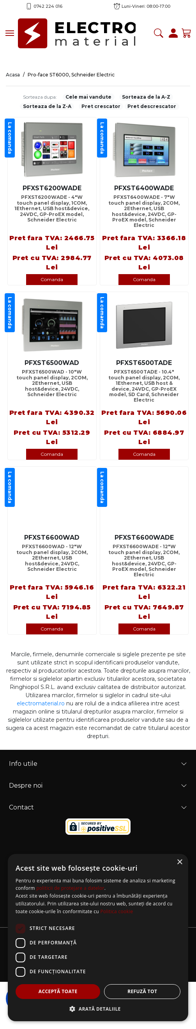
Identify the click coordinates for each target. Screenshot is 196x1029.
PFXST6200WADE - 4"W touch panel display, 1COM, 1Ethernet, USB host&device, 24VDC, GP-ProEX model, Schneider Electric (51, 209)
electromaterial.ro (41, 703)
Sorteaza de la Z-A (47, 106)
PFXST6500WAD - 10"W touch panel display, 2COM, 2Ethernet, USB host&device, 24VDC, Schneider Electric (52, 383)
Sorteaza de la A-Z (146, 97)
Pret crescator (100, 106)
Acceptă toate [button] (58, 991)
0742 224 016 (48, 6)
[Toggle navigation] (9, 33)
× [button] (179, 862)
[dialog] (98, 937)
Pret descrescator (151, 106)
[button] (98, 1008)
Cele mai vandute (88, 97)
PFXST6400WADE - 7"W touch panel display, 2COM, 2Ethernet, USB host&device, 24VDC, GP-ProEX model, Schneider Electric (144, 209)
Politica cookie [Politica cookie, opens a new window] (116, 911)
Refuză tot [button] (142, 991)
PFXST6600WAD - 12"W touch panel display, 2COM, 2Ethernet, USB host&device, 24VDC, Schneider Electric (52, 558)
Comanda (52, 279)
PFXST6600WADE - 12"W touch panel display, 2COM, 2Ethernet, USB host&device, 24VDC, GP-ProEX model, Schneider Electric (144, 558)
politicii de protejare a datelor (70, 888)
